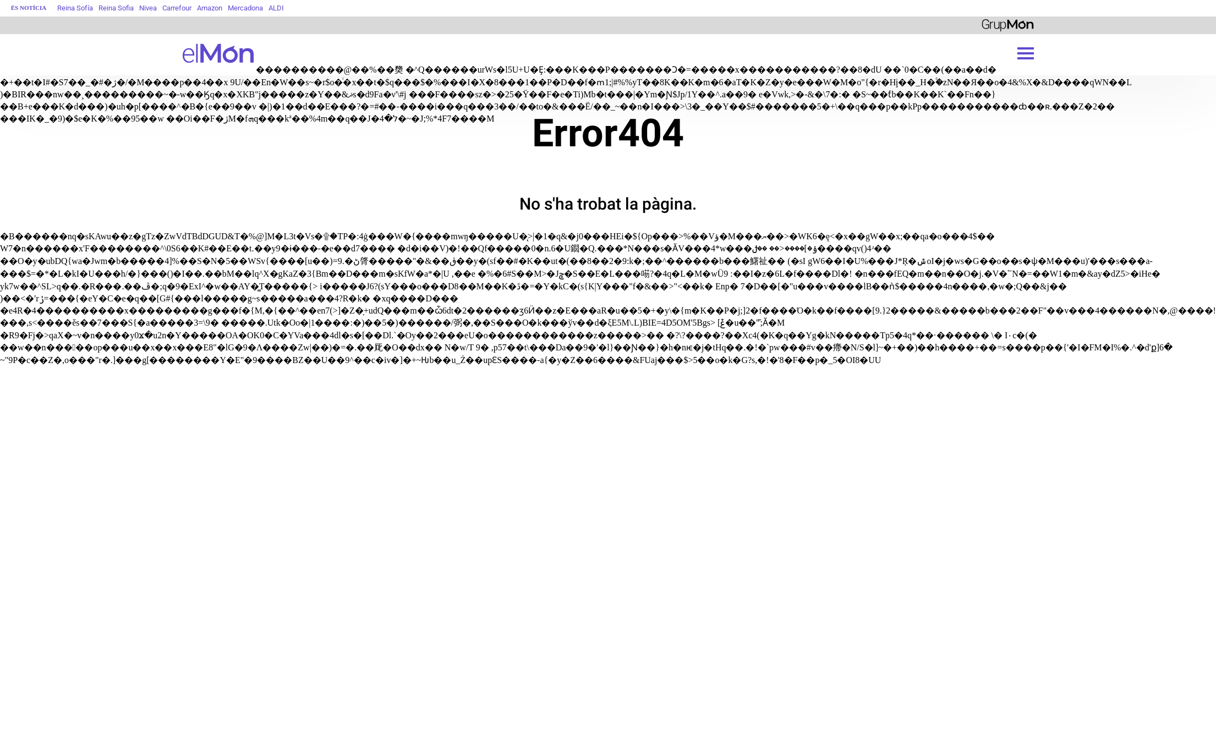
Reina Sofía (75, 8)
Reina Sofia (116, 8)
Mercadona (245, 8)
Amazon (209, 8)
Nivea (148, 8)
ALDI (276, 8)
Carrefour (176, 8)
